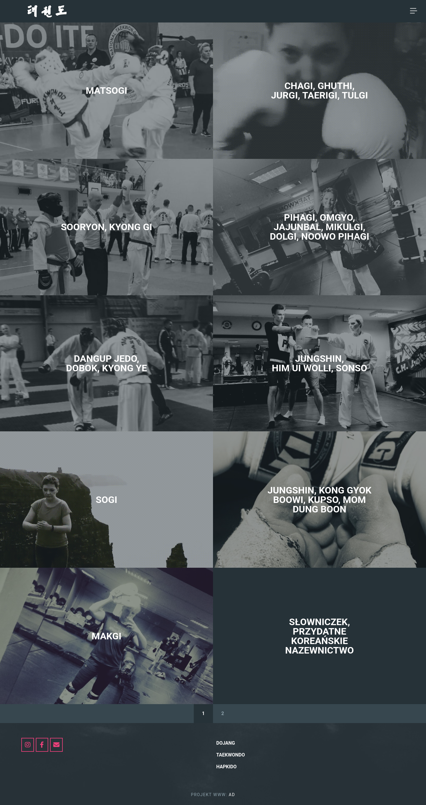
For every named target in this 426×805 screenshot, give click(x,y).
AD (392, 11)
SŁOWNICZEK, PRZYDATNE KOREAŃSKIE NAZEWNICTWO (319, 636)
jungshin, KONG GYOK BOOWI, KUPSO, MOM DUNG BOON (319, 500)
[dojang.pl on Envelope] (56, 745)
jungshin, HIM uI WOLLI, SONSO (319, 363)
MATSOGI (106, 90)
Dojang (225, 743)
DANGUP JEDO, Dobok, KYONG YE (106, 363)
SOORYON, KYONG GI (106, 227)
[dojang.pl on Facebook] (42, 745)
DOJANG (285, 11)
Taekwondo (335, 11)
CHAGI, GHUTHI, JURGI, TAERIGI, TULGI (319, 90)
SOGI (106, 499)
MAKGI (107, 636)
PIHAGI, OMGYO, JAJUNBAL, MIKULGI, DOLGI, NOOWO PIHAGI (319, 227)
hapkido (369, 11)
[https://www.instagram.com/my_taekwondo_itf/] (27, 745)
